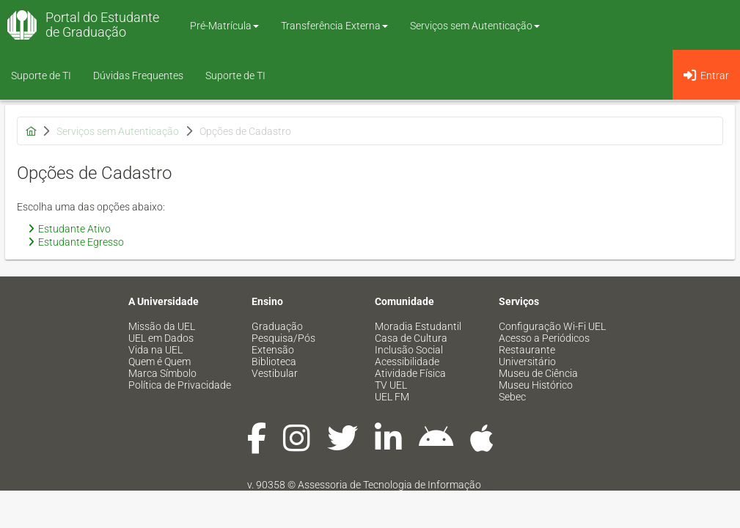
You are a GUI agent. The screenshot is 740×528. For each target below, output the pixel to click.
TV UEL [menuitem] (391, 385)
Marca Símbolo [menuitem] (162, 373)
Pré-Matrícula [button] (224, 26)
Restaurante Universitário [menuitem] (527, 355)
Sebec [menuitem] (512, 397)
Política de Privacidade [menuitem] (179, 385)
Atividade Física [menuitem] (410, 373)
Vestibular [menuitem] (275, 373)
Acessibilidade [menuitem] (407, 361)
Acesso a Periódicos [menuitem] (544, 338)
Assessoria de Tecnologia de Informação (389, 485)
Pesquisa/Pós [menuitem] (283, 338)
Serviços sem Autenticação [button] (475, 26)
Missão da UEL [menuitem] (161, 326)
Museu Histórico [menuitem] (536, 385)
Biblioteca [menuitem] (274, 361)
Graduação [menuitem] (277, 326)
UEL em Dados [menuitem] (161, 338)
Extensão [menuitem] (273, 350)
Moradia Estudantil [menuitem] (418, 326)
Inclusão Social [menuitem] (409, 350)
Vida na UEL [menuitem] (155, 350)
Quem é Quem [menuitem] (159, 361)
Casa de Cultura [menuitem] (411, 338)
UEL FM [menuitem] (392, 397)
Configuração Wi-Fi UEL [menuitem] (552, 326)
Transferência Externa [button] (334, 26)
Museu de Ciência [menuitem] (538, 373)
